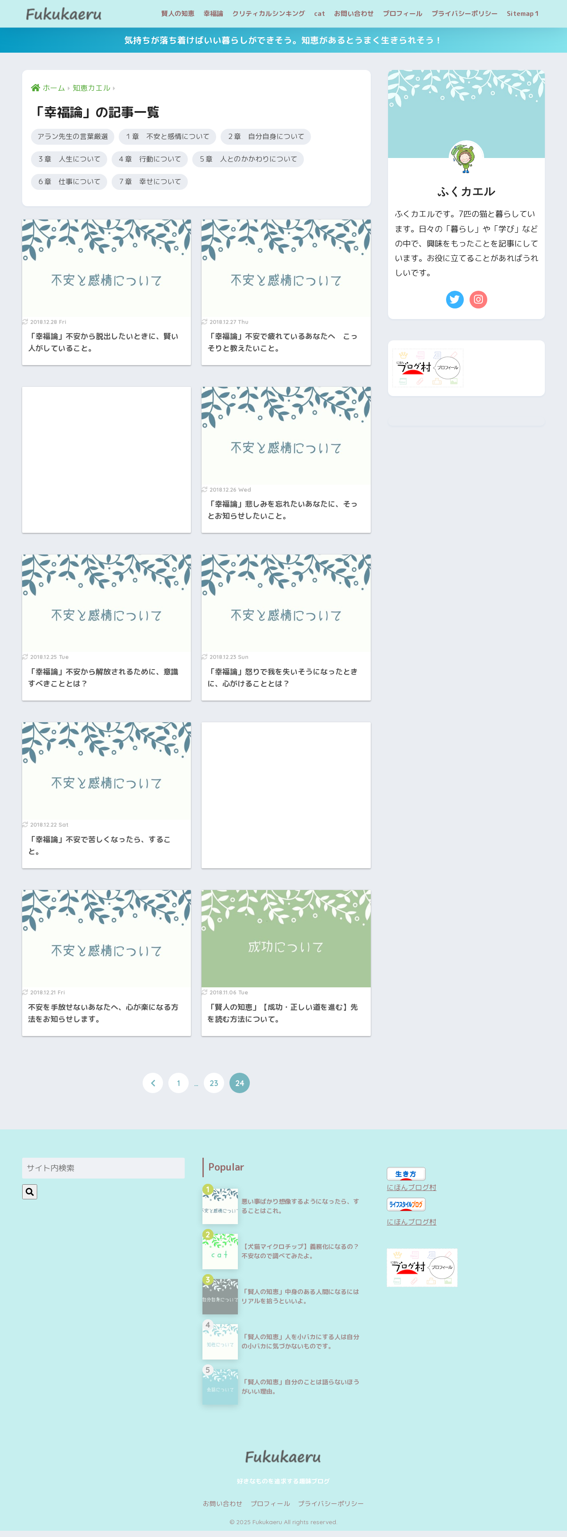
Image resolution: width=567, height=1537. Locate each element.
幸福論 (213, 13)
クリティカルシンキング (268, 13)
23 (214, 1089)
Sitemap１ (523, 13)
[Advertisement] (106, 459)
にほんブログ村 (415, 1192)
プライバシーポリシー (464, 13)
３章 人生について (73, 160)
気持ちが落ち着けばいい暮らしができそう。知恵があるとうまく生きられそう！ (283, 40)
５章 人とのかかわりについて (270, 160)
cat (319, 13)
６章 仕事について (73, 184)
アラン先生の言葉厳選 (77, 137)
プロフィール (403, 13)
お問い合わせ (354, 13)
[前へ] (153, 1089)
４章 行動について (162, 160)
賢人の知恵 (177, 13)
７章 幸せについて (162, 184)
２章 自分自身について (290, 137)
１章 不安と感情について (181, 137)
